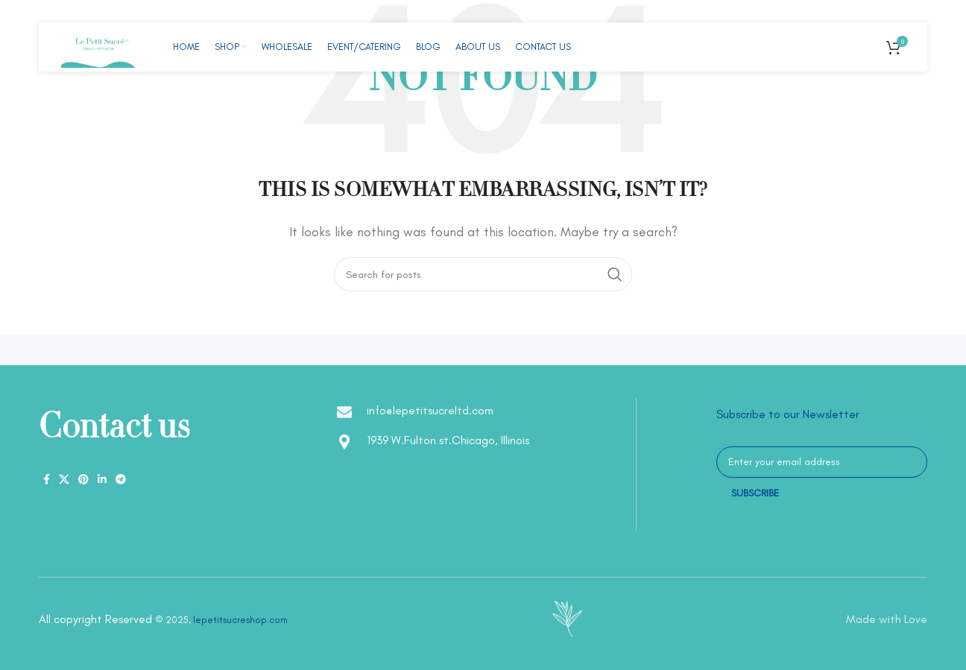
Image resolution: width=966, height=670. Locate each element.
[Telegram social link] (120, 480)
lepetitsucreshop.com (240, 619)
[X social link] (64, 480)
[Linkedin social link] (102, 480)
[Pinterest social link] (83, 480)
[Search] (483, 274)
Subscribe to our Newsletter (787, 414)
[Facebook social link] (46, 480)
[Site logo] (98, 46)
